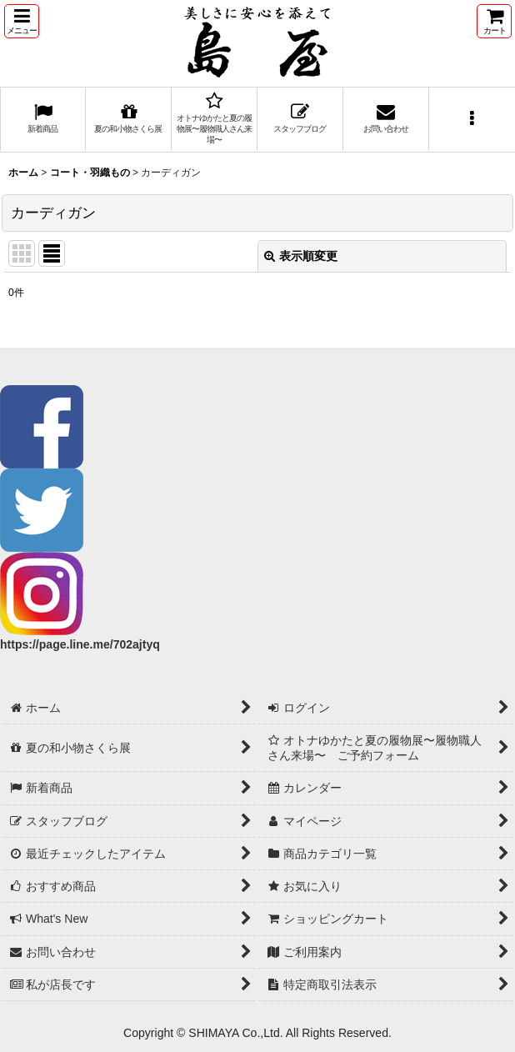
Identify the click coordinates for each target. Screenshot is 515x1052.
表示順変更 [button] (301, 256)
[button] (21, 21)
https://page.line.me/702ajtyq (80, 644)
